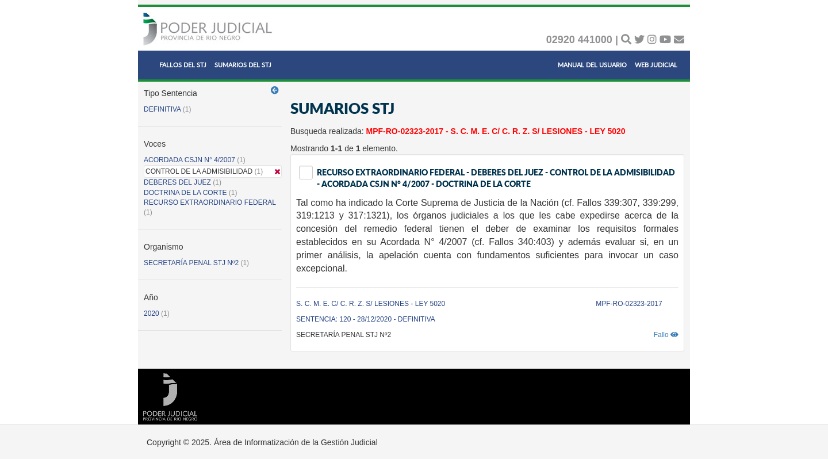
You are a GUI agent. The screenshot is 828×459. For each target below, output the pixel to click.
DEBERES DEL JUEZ (177, 182)
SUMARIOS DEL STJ (242, 64)
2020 (151, 313)
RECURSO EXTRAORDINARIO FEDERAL (210, 202)
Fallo (666, 335)
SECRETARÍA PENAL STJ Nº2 (191, 263)
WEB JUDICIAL (656, 64)
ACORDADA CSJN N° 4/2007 (190, 160)
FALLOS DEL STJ (182, 64)
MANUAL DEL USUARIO (592, 64)
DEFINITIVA (162, 109)
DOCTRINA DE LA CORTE (185, 193)
